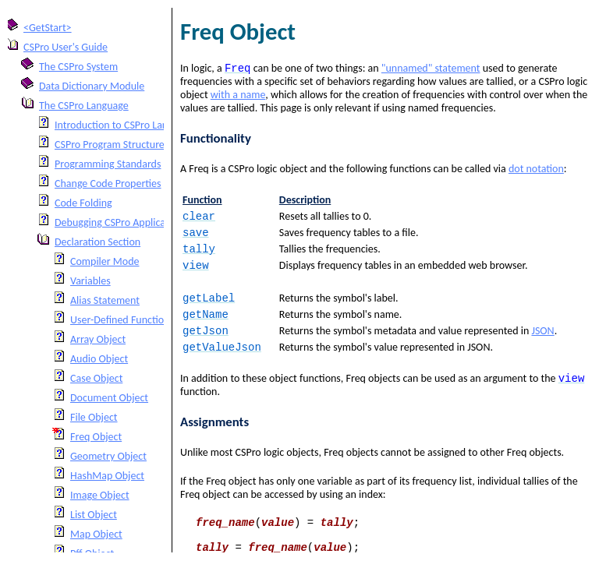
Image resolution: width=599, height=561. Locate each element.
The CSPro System (78, 66)
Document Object (109, 397)
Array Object (98, 339)
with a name (238, 96)
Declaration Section (97, 242)
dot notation (536, 170)
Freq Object (96, 436)
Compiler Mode (105, 261)
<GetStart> (47, 27)
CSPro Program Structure (110, 144)
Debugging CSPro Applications (121, 222)
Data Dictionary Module (91, 86)
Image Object (99, 495)
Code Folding (83, 203)
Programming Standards (108, 164)
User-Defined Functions (122, 319)
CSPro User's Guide (65, 47)
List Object (93, 514)
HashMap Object (107, 475)
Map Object (96, 534)
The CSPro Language (84, 105)
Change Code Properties (108, 183)
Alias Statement (105, 300)
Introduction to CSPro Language (124, 125)
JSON (542, 341)
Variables (90, 281)
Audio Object (99, 358)
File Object (94, 417)
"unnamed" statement (430, 69)
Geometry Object (108, 456)
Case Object (96, 378)
